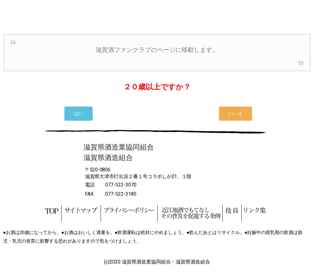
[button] (78, 114)
